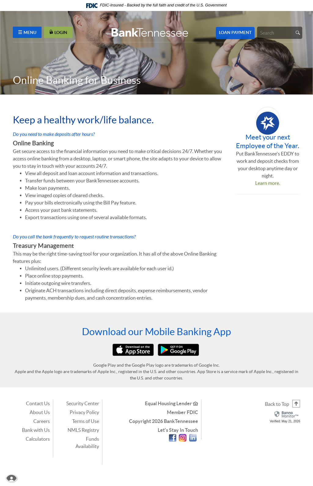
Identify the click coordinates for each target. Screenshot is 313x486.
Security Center (82, 403)
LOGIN (58, 32)
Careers (41, 421)
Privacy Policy (84, 412)
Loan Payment (235, 32)
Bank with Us (36, 430)
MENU (27, 32)
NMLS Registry (83, 430)
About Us (40, 412)
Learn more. (267, 183)
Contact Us (38, 403)
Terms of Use (85, 421)
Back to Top (277, 404)
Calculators (38, 439)
